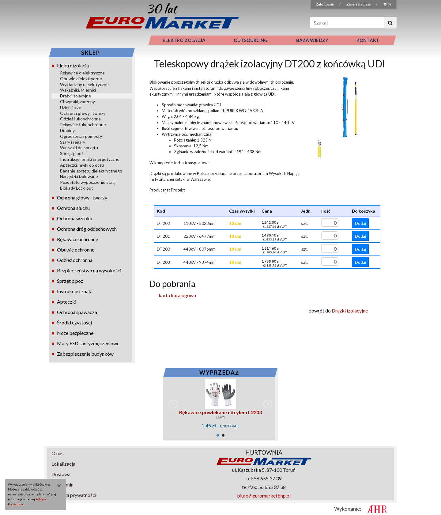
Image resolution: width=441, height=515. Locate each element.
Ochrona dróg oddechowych (87, 229)
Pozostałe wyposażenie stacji (88, 182)
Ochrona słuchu (73, 208)
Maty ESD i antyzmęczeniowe (88, 343)
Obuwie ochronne (75, 249)
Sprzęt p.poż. (72, 153)
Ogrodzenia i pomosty (81, 136)
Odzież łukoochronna (80, 118)
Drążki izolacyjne (75, 95)
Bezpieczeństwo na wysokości (89, 270)
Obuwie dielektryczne (81, 78)
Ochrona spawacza (77, 312)
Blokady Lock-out (76, 188)
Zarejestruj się (358, 4)
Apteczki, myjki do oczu (82, 165)
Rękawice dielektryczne (82, 72)
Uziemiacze (70, 107)
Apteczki (66, 302)
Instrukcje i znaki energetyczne (89, 159)
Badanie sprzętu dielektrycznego (91, 170)
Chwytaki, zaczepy (77, 101)
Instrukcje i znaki (74, 291)
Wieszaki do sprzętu (79, 147)
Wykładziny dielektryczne (84, 84)
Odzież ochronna (74, 260)
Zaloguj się (325, 4)
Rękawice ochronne (77, 239)
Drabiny (67, 130)
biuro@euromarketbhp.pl (264, 495)
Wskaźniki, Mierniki (78, 90)
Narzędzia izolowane (79, 176)
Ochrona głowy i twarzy (82, 113)
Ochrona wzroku (74, 218)
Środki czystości (74, 322)
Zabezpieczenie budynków (85, 354)
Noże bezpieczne (75, 333)
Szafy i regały (72, 142)
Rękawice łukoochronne (83, 124)
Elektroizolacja (73, 65)
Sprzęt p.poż (70, 281)
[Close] (57, 485)
